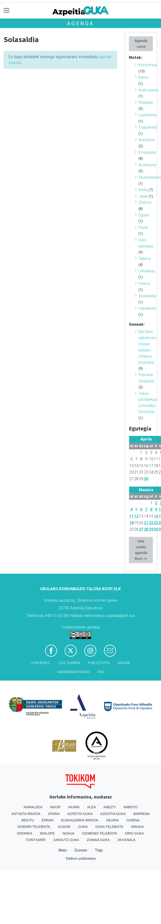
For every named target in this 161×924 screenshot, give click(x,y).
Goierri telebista (33, 827)
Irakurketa (146, 308)
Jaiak (143, 196)
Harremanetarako (73, 672)
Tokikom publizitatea (80, 858)
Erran (47, 820)
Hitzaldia (145, 102)
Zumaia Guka (98, 840)
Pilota (143, 227)
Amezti (110, 807)
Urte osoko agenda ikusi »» (141, 550)
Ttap (99, 850)
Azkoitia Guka (113, 814)
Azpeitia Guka (79, 814)
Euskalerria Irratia (79, 820)
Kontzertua (147, 65)
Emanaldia (147, 152)
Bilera (143, 77)
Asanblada (147, 296)
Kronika (24, 833)
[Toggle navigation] (6, 10)
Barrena (141, 814)
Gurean (81, 850)
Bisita (143, 189)
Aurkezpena (148, 90)
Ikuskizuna (147, 165)
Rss (101, 672)
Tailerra (144, 258)
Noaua (69, 833)
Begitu (28, 820)
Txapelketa (147, 127)
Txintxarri (36, 840)
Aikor (55, 807)
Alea (91, 807)
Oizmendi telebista (99, 833)
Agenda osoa (141, 43)
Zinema (144, 202)
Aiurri (73, 807)
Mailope (47, 833)
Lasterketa (147, 115)
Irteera (144, 283)
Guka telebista (109, 827)
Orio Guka (134, 833)
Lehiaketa (146, 271)
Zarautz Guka (66, 840)
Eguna (143, 215)
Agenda (80, 23)
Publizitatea (99, 663)
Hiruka (137, 827)
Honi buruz (40, 663)
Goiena (132, 820)
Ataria (54, 814)
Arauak (123, 663)
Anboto (130, 807)
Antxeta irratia (26, 814)
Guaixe (64, 827)
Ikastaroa (146, 140)
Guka (83, 827)
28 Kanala (126, 840)
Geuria (112, 820)
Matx (62, 850)
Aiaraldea (32, 807)
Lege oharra (69, 663)
